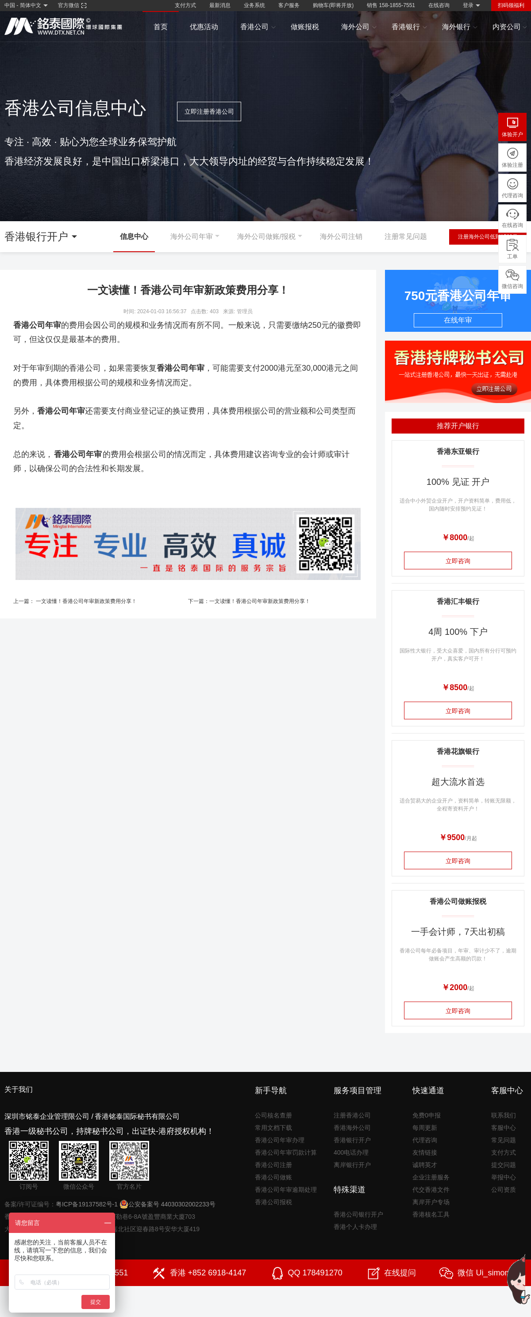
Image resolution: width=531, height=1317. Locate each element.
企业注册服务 (431, 1177)
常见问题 (503, 1140)
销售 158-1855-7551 (391, 5)
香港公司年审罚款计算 (286, 1152)
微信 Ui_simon (483, 1272)
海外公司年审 (191, 236)
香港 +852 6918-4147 (208, 1272)
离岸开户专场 (431, 1202)
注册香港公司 (352, 1115)
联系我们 (503, 1115)
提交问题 (503, 1164)
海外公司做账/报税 (266, 236)
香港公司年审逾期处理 (286, 1189)
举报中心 (503, 1177)
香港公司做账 (273, 1177)
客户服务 (289, 5)
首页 (161, 27)
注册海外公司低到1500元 (488, 237)
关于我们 (18, 1089)
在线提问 (400, 1272)
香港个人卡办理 (355, 1226)
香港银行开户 (352, 1140)
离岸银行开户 (352, 1164)
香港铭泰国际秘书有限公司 (137, 1116)
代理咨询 (424, 1140)
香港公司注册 (273, 1164)
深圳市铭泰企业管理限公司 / (48, 1116)
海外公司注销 (341, 236)
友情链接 (424, 1152)
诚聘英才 (424, 1164)
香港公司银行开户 (358, 1214)
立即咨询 (458, 560)
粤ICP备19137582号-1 (87, 1204)
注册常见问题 (406, 236)
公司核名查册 (273, 1115)
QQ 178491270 (315, 1272)
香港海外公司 (352, 1127)
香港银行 (409, 27)
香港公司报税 (273, 1202)
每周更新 (424, 1127)
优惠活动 (204, 27)
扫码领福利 (511, 5)
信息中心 (134, 236)
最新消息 (220, 5)
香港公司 (258, 27)
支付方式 (185, 5)
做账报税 (305, 27)
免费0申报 (426, 1115)
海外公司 (359, 27)
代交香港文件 (431, 1189)
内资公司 (510, 27)
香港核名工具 (431, 1214)
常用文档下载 (273, 1127)
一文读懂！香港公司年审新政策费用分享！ (86, 601)
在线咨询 (439, 5)
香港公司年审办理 (279, 1140)
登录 (468, 5)
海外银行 (460, 27)
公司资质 (503, 1189)
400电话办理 (351, 1152)
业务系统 (254, 5)
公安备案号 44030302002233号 (167, 1204)
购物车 (333, 5)
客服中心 (503, 1127)
